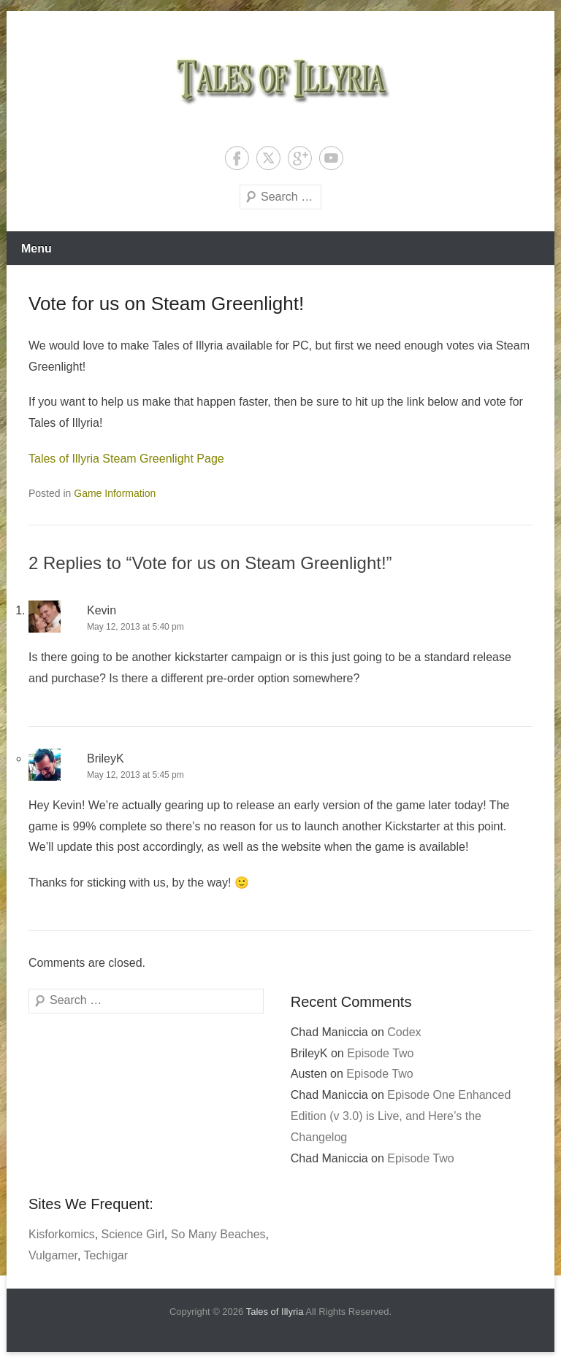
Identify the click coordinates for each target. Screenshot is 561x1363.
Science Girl (133, 1234)
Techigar (106, 1255)
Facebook (237, 158)
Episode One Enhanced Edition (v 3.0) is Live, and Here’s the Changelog (401, 1116)
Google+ (300, 158)
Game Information (115, 493)
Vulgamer (52, 1255)
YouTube (331, 158)
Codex (404, 1032)
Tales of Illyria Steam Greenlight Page (126, 458)
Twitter (268, 158)
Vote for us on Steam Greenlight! (166, 303)
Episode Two (380, 1053)
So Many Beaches (218, 1234)
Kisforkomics (61, 1234)
